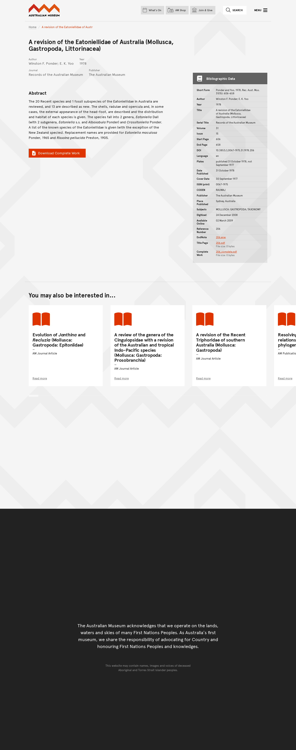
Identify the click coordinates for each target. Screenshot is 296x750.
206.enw (221, 237)
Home (32, 27)
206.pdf (220, 243)
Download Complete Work (55, 152)
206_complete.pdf (226, 251)
